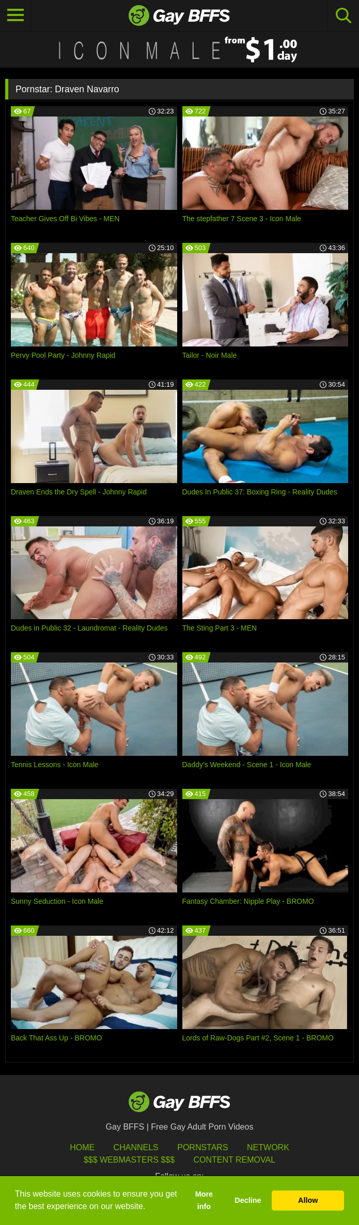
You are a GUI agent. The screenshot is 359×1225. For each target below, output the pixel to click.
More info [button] (204, 1200)
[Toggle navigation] (15, 15)
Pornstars (202, 1147)
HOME (82, 1147)
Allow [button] (308, 1200)
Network (268, 1147)
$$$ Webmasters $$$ (129, 1159)
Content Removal (234, 1159)
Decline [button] (248, 1200)
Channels (136, 1147)
